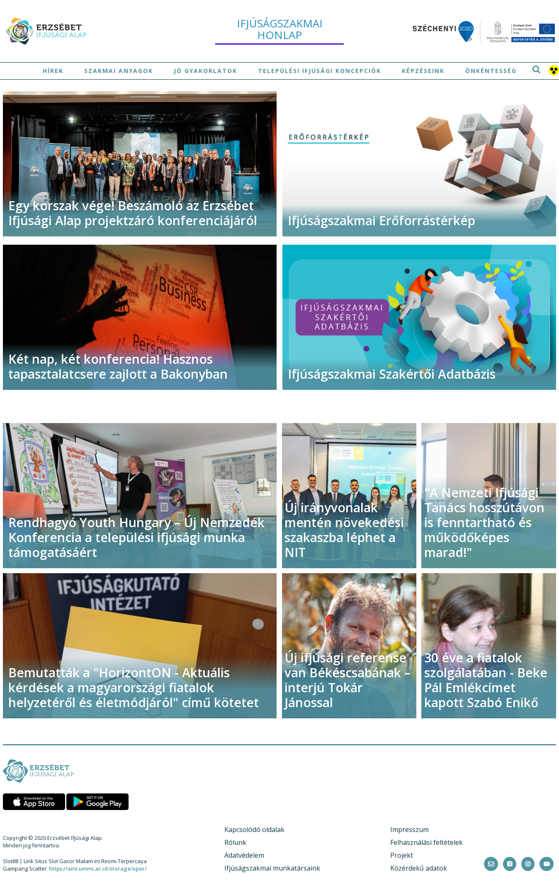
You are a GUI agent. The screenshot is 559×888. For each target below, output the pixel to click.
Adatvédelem (244, 855)
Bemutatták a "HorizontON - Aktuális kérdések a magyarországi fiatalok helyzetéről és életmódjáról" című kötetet (133, 687)
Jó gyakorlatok (205, 71)
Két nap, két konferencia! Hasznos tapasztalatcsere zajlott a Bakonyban (118, 366)
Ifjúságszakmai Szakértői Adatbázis (392, 373)
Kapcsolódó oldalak (254, 829)
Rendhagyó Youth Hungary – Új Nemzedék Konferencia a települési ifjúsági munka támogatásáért (136, 537)
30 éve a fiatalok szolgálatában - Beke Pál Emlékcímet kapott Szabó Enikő (485, 680)
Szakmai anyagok (118, 71)
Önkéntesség (491, 71)
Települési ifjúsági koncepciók (319, 71)
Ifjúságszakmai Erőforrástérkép (381, 220)
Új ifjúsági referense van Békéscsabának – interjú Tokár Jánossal (347, 680)
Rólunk (235, 842)
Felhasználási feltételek (426, 842)
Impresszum (409, 829)
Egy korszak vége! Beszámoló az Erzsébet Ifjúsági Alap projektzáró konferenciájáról (132, 213)
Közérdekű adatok (418, 868)
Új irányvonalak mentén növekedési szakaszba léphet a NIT (344, 530)
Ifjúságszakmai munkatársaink (272, 868)
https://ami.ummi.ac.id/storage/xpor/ (98, 868)
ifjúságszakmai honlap (280, 29)
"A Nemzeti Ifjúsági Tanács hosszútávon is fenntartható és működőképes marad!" (484, 522)
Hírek (53, 71)
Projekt (401, 855)
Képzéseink (423, 71)
